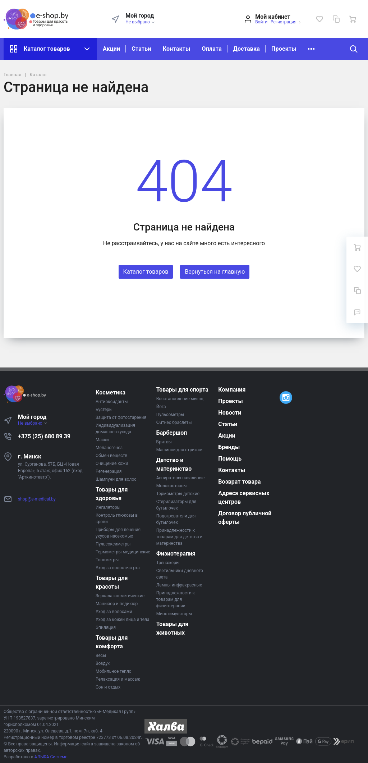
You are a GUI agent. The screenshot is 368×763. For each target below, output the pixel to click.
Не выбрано (140, 21)
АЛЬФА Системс (50, 756)
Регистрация (283, 21)
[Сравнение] (336, 19)
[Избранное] (319, 19)
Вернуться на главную (215, 271)
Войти (261, 21)
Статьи (141, 48)
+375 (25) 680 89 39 (44, 436)
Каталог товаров (50, 49)
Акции (111, 48)
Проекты (283, 48)
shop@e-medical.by (37, 499)
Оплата (212, 48)
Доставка (246, 48)
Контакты (176, 48)
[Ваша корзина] (353, 19)
